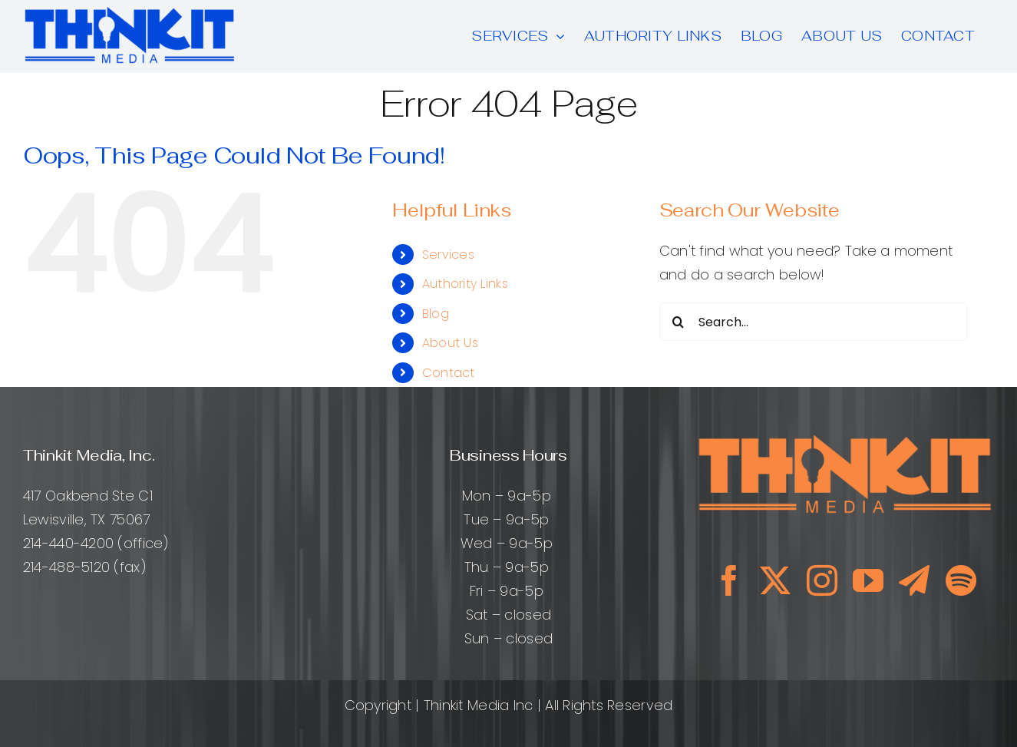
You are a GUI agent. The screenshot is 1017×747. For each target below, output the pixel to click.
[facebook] (729, 580)
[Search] (678, 321)
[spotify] (961, 580)
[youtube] (868, 580)
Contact (448, 373)
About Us (450, 343)
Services (448, 254)
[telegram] (914, 580)
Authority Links (465, 284)
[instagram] (822, 580)
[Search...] (813, 321)
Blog (435, 313)
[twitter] (775, 580)
